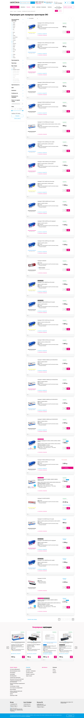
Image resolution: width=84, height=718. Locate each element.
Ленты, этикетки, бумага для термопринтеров (16, 692)
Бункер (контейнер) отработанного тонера (17, 684)
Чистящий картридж (16, 80)
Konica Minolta (15, 37)
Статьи (54, 669)
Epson (14, 32)
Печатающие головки (14, 686)
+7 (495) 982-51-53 (13, 704)
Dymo (14, 30)
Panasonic (14, 43)
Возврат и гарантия (30, 674)
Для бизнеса (44, 667)
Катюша (14, 57)
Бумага (11, 693)
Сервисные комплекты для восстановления (15, 681)
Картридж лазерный (16, 69)
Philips (14, 46)
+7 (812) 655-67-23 (26, 704)
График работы (38, 3)
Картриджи (12, 674)
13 (69, 619)
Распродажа (12, 672)
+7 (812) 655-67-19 (49, 2)
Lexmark (14, 40)
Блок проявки (13, 689)
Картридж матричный (16, 82)
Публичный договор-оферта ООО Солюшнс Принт (67, 702)
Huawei (14, 35)
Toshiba (14, 54)
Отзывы (54, 670)
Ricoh (14, 48)
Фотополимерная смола (15, 670)
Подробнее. (28, 716)
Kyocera (14, 38)
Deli (13, 29)
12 (67, 619)
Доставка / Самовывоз (31, 670)
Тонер (14, 77)
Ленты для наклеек (16, 72)
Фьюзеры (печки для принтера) (17, 679)
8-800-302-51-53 (40, 704)
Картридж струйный (16, 71)
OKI (13, 41)
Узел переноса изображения (16, 687)
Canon (14, 27)
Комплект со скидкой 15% (43, 33)
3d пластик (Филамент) (15, 669)
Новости (54, 672)
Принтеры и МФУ (13, 695)
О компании (28, 669)
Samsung (14, 49)
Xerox (14, 56)
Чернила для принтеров (15, 677)
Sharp (14, 51)
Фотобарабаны (13, 675)
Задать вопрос (29, 675)
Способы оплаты (29, 672)
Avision (14, 24)
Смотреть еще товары (32, 619)
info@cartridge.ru (49, 3)
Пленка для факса (16, 74)
